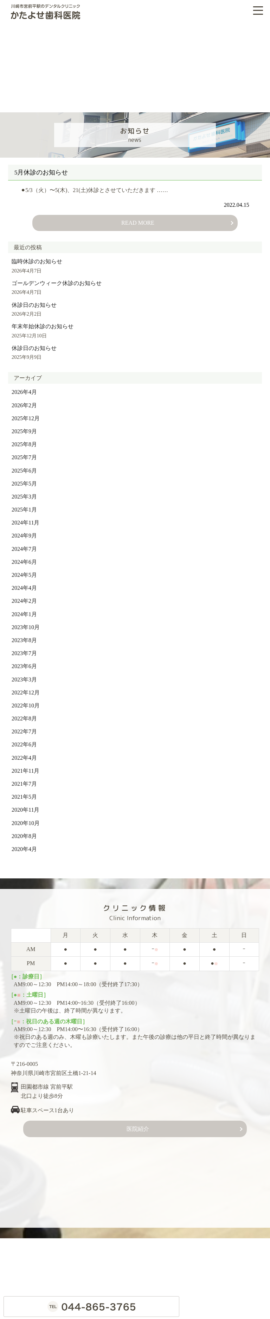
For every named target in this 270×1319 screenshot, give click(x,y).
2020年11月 (25, 806)
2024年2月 (24, 597)
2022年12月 (26, 689)
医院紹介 (138, 1125)
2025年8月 (24, 441)
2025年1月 (24, 506)
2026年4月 (24, 388)
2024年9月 (24, 532)
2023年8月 (24, 637)
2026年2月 (24, 401)
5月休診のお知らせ (44, 168)
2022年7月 (24, 728)
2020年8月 (24, 833)
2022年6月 (24, 741)
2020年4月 (24, 846)
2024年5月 (24, 571)
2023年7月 (24, 650)
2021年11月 (25, 767)
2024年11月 (25, 519)
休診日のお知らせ (34, 301)
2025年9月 (24, 428)
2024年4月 (24, 584)
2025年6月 (24, 467)
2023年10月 (26, 624)
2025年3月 (24, 493)
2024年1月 (24, 610)
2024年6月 (24, 558)
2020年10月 (26, 819)
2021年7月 (24, 780)
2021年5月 (24, 793)
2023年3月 (24, 676)
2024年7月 (24, 545)
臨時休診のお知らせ (37, 258)
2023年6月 (24, 663)
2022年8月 (24, 715)
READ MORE (137, 219)
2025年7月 (24, 454)
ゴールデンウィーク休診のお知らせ (57, 280)
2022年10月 (26, 702)
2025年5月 (24, 480)
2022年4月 (24, 754)
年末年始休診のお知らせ (42, 323)
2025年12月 (26, 415)
